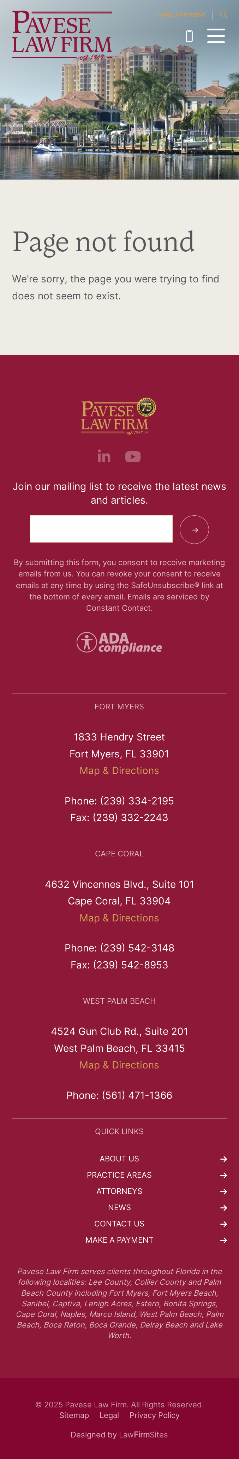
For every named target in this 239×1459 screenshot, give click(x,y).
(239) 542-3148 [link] (137, 949)
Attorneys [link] (119, 1192)
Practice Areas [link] (119, 1175)
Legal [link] (109, 1416)
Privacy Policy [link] (155, 1416)
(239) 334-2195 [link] (189, 36)
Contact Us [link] (119, 1224)
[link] (62, 36)
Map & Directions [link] (119, 772)
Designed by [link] (94, 1435)
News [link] (119, 1208)
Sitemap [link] (74, 1416)
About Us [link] (119, 1159)
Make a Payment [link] (182, 15)
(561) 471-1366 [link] (137, 1096)
